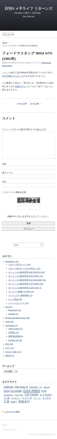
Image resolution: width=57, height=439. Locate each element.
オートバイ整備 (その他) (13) (21, 292)
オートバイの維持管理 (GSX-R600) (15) (25, 276)
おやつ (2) (9, 348)
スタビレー (16, 398)
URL (4, 181)
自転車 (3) (9, 356)
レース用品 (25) (15, 299)
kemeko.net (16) (15, 340)
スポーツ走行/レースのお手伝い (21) (24, 268)
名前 (4, 164)
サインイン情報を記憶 (15, 192)
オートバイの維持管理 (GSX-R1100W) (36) (27, 280)
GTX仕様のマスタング (13, 76)
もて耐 (7, 398)
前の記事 (22, 103)
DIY (40, 387)
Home (4, 43)
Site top (30, 16)
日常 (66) (9, 344)
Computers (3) (11, 325)
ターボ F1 (46, 398)
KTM (44, 391)
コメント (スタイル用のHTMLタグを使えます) (24, 129)
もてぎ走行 (46, 394)
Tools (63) (9, 322)
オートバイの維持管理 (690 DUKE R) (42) (26, 272)
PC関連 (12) (13, 332)
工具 (6, 401)
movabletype (8, 395)
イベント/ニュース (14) (18, 303)
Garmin (46, 387)
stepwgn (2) (13, 314)
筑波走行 (24, 401)
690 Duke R (21, 387)
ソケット (37, 398)
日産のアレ (20, 86)
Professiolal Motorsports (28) (17, 318)
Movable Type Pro (47, 434)
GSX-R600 (31, 391)
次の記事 (34, 103)
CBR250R (33, 387)
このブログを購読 (12, 412)
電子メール (7, 173)
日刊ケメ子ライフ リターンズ (28, 8)
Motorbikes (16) (12, 261)
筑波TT (14, 402)
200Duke (9, 387)
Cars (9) (8, 307)
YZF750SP (31, 394)
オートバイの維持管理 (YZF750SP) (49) (25, 284)
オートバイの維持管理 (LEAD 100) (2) (24, 288)
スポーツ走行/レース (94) (19, 265)
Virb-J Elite (19, 395)
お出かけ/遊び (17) (13, 352)
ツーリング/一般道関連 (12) (20, 295)
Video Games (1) (15, 329)
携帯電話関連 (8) (15, 336)
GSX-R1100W (13, 391)
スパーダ (27, 398)
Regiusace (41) (14, 310)
